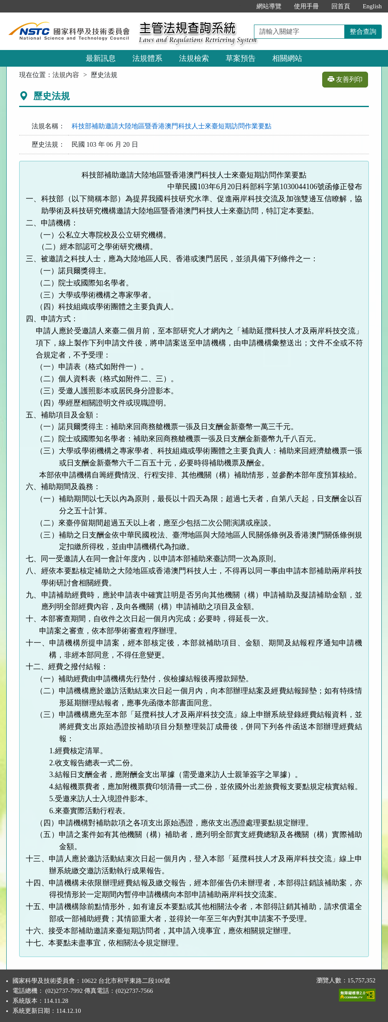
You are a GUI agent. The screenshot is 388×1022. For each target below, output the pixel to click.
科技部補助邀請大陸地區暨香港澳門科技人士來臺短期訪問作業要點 (171, 126)
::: (241, 6)
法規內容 (65, 74)
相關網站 (287, 58)
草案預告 (241, 58)
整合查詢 (363, 31)
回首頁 (340, 6)
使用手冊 (306, 6)
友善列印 (345, 79)
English (372, 6)
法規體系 (147, 58)
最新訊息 (101, 58)
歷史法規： (48, 144)
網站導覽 (268, 6)
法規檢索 (194, 58)
